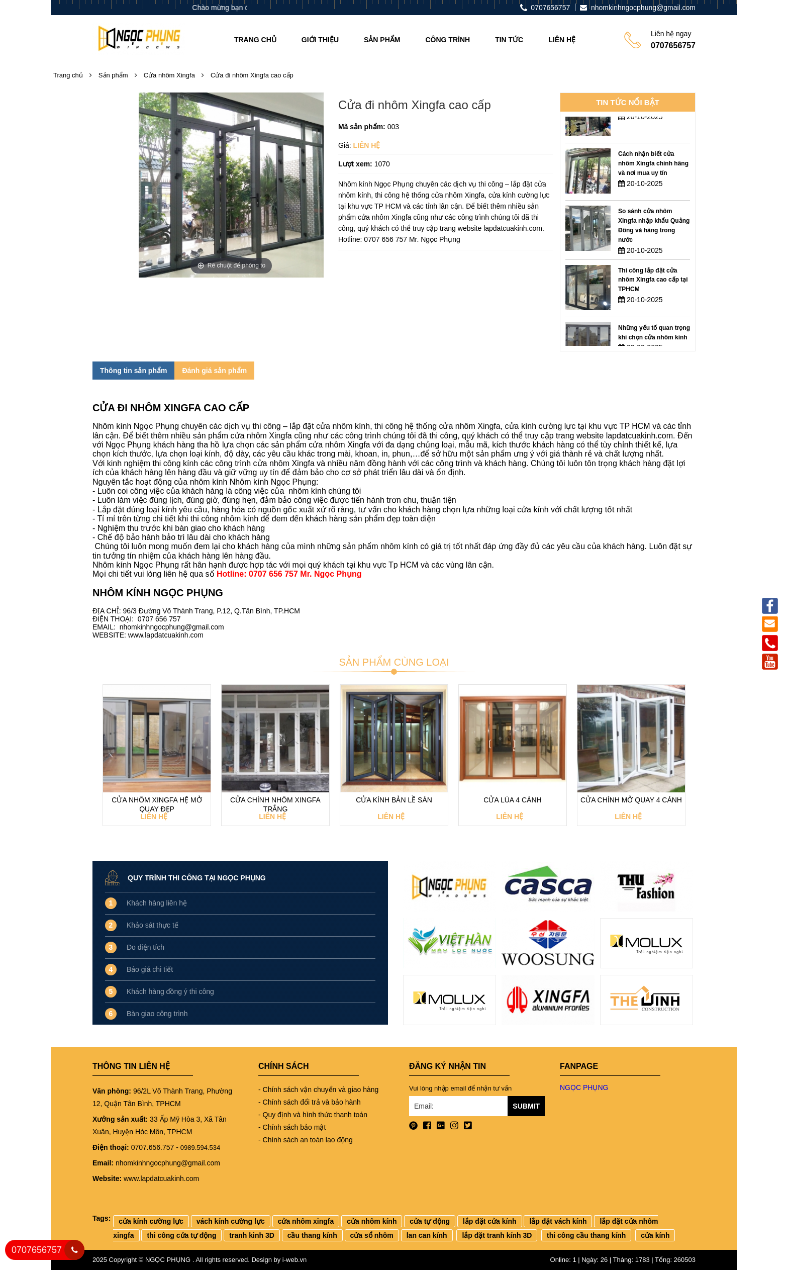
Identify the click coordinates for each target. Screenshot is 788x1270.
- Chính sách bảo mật (292, 1127)
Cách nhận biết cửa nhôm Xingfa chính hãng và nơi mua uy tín (653, 174)
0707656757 (37, 1250)
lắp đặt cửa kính (490, 1221)
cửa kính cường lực (151, 1221)
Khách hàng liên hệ (157, 903)
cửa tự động (430, 1221)
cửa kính (655, 1235)
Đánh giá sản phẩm (214, 371)
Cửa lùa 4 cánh (512, 800)
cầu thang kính (312, 1235)
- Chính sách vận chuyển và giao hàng (318, 1089)
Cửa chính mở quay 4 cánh (631, 800)
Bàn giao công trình (157, 1014)
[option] (627, 125)
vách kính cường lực (230, 1221)
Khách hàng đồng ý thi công (170, 991)
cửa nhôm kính (372, 1221)
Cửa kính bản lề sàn (394, 800)
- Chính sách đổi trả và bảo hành (309, 1102)
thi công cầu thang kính (586, 1235)
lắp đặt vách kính (557, 1221)
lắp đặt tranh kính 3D (497, 1235)
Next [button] (690, 761)
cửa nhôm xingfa (306, 1221)
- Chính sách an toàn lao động (305, 1140)
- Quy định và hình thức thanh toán (312, 1115)
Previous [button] (97, 761)
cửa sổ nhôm (371, 1235)
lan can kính (427, 1235)
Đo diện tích (145, 947)
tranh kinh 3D (251, 1235)
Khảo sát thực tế (152, 925)
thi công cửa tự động (181, 1235)
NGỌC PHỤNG (584, 1087)
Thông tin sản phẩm (133, 371)
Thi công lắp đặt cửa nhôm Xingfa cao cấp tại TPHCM (653, 291)
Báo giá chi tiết (150, 969)
